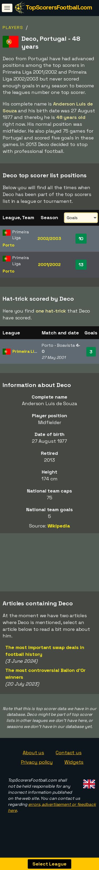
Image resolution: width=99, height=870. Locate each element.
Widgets (73, 768)
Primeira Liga (25, 351)
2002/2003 (49, 238)
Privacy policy (37, 768)
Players (13, 27)
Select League (49, 864)
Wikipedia (59, 526)
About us (33, 759)
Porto (9, 245)
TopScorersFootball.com (59, 7)
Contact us (69, 759)
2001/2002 (49, 264)
